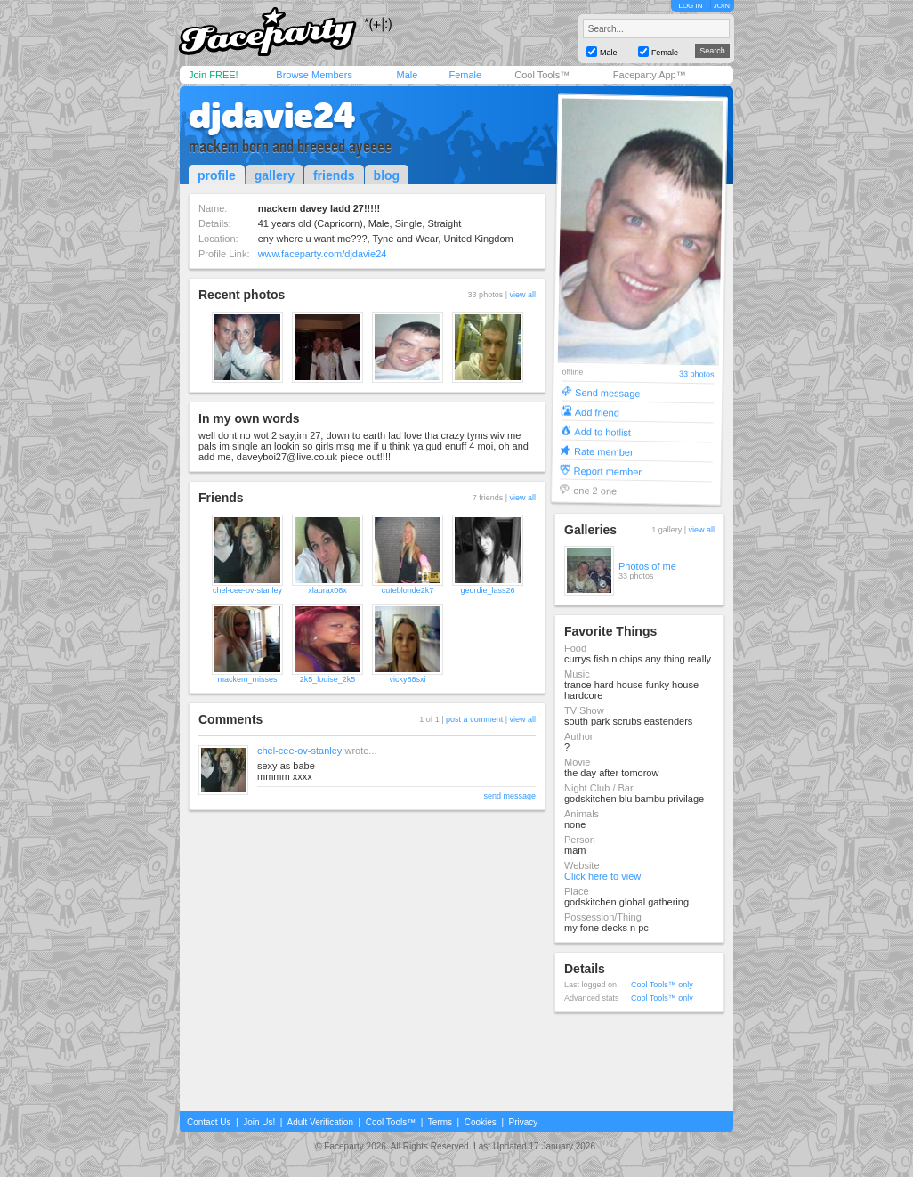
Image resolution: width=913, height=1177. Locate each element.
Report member (608, 470)
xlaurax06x (327, 590)
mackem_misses (247, 679)
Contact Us (208, 1122)
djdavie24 (272, 115)
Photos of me (647, 566)
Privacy (523, 1122)
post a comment (474, 719)
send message (509, 795)
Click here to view (602, 876)
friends (334, 175)
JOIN (722, 6)
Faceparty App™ (649, 74)
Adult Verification (320, 1122)
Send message (608, 392)
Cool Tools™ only (662, 984)
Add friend (597, 412)
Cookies (481, 1122)
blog (387, 175)
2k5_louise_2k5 (328, 679)
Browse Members (314, 74)
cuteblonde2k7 (408, 590)
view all (522, 294)
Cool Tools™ (542, 74)
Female (464, 74)
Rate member (604, 451)
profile (217, 175)
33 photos (697, 374)
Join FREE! (213, 74)
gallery (275, 175)
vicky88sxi (407, 679)
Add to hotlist (602, 431)
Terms (440, 1122)
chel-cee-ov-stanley (247, 590)
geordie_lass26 (487, 590)
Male (406, 74)
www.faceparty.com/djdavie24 (322, 253)
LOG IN (690, 6)
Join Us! (259, 1122)
